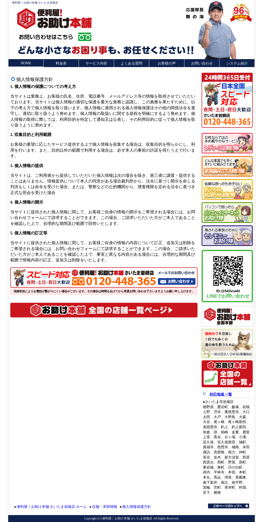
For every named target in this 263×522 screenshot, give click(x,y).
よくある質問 (131, 63)
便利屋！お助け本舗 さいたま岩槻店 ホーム (52, 507)
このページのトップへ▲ (228, 505)
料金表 (61, 63)
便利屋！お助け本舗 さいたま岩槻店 (35, 2)
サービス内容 (96, 63)
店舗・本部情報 (104, 507)
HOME (26, 63)
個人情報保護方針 (136, 507)
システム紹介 (237, 63)
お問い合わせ (202, 63)
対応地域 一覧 (221, 394)
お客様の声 (167, 63)
